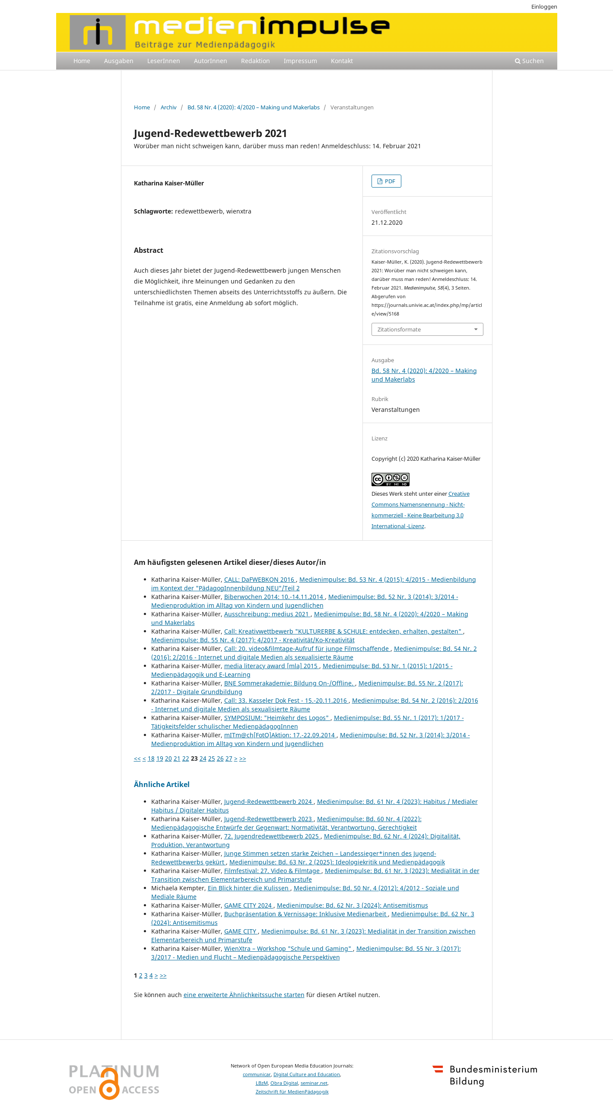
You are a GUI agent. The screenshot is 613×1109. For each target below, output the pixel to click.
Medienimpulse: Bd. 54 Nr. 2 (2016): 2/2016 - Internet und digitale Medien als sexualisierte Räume (314, 652)
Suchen (529, 61)
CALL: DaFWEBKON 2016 (260, 579)
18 (151, 758)
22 (185, 758)
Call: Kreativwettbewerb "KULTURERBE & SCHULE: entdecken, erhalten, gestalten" (343, 631)
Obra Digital (284, 1083)
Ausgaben (118, 61)
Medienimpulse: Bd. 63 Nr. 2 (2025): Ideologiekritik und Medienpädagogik (337, 862)
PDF (389, 181)
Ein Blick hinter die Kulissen (249, 888)
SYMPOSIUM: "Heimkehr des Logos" (277, 718)
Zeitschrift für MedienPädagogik (292, 1092)
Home (81, 61)
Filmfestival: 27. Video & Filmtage (272, 871)
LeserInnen (163, 61)
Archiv (169, 107)
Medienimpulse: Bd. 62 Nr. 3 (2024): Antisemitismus (352, 905)
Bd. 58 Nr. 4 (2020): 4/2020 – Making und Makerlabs (253, 107)
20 (168, 758)
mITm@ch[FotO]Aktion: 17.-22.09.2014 (280, 735)
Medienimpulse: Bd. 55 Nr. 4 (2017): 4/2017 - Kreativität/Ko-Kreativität (253, 640)
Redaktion (255, 61)
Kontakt (342, 61)
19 (159, 758)
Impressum (300, 61)
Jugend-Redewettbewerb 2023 (269, 819)
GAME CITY (241, 931)
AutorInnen (210, 61)
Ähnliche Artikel (162, 784)
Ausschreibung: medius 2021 (267, 614)
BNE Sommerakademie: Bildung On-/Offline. (289, 683)
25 (211, 758)
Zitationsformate (399, 329)
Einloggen (544, 6)
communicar (257, 1074)
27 (229, 758)
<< (137, 758)
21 (177, 758)
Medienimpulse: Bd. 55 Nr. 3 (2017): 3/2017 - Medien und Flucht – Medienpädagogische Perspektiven (306, 952)
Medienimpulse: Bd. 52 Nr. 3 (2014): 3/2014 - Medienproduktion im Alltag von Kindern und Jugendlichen (304, 601)
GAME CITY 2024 (248, 905)
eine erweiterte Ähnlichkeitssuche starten (244, 995)
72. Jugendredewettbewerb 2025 (272, 836)
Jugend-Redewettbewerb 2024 (269, 801)
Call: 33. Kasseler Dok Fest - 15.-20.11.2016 (286, 700)
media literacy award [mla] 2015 (271, 666)
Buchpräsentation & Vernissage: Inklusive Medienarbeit (306, 914)
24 (203, 758)
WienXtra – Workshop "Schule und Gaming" (288, 948)
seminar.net (314, 1083)
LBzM (262, 1083)
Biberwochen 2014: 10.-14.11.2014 (274, 597)
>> (242, 758)
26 (220, 758)
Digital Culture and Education (306, 1074)
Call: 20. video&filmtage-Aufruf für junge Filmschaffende (307, 648)
